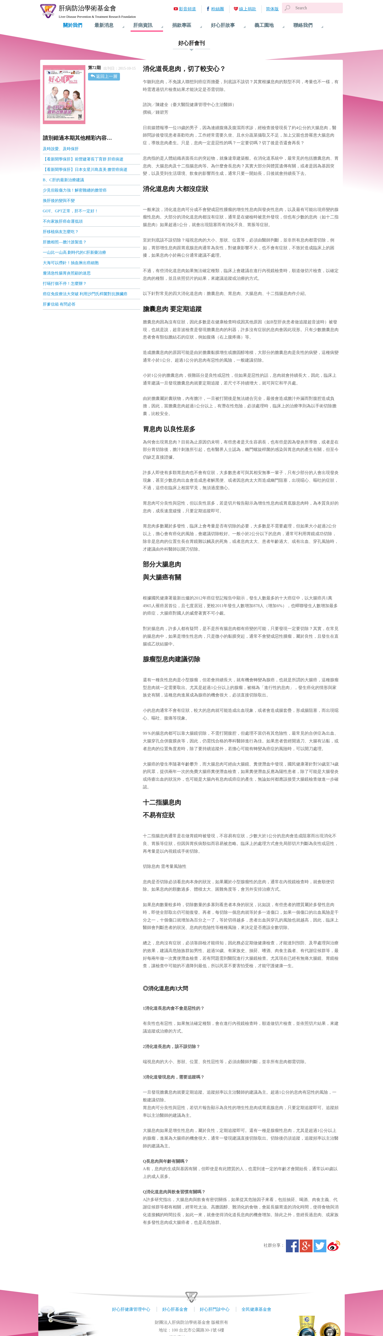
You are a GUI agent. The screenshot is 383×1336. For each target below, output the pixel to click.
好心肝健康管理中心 (131, 1309)
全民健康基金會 (256, 1309)
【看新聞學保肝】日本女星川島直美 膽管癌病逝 (85, 169)
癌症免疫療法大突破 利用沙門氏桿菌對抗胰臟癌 (85, 294)
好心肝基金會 (175, 1309)
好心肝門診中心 (215, 1309)
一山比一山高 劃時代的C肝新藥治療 (74, 252)
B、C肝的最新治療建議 (63, 180)
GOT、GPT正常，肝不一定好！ (70, 211)
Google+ (306, 1246)
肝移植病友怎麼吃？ (61, 232)
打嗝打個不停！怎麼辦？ (65, 283)
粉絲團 (217, 9)
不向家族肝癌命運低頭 (63, 221)
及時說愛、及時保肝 (61, 149)
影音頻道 (187, 9)
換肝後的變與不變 (59, 200)
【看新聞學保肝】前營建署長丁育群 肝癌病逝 (83, 159)
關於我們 (72, 25)
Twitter (320, 1246)
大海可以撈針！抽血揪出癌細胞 (71, 263)
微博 (333, 1246)
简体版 (272, 9)
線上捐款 (247, 9)
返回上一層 (106, 76)
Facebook (292, 1246)
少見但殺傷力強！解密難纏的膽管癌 (75, 190)
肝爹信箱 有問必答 (59, 304)
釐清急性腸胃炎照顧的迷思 (67, 273)
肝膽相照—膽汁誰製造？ (65, 242)
